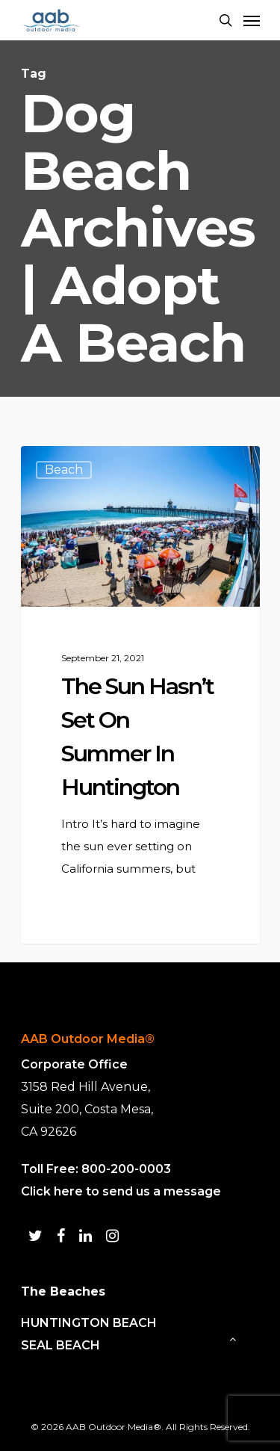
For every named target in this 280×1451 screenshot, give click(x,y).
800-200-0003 (126, 1169)
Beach (64, 469)
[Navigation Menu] (251, 20)
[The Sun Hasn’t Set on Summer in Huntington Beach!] (140, 695)
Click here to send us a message (121, 1191)
